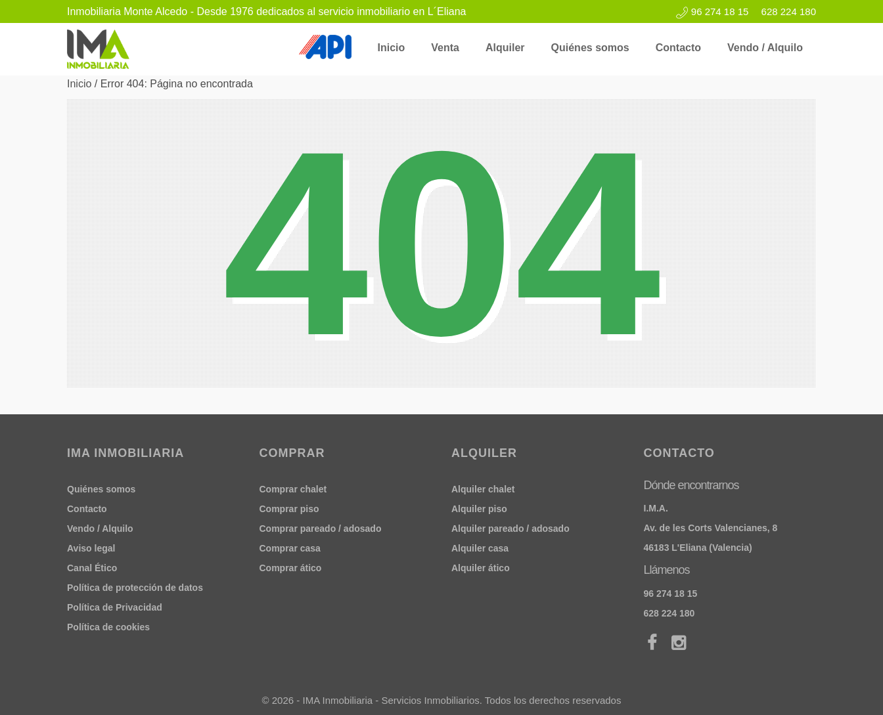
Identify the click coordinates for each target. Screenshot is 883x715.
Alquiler (505, 47)
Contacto (678, 47)
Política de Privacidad (114, 607)
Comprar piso (289, 509)
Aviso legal (91, 548)
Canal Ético (92, 568)
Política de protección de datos (135, 587)
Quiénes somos (590, 47)
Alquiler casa (480, 548)
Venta (445, 47)
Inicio (391, 47)
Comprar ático (291, 568)
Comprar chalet (293, 489)
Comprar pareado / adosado (321, 528)
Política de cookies (108, 627)
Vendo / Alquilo (765, 47)
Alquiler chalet (482, 489)
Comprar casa (290, 548)
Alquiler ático (480, 568)
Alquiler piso (479, 509)
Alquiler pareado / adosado (510, 528)
